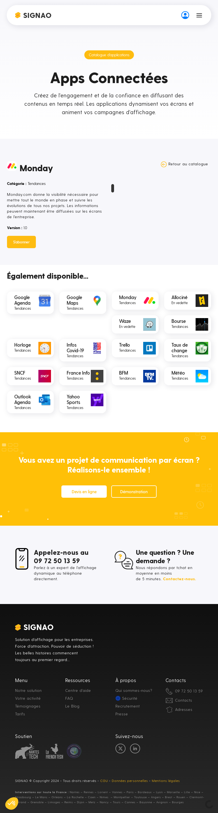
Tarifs (20, 713)
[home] (33, 15)
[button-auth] (185, 15)
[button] (199, 15)
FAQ (69, 698)
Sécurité (130, 698)
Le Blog (72, 706)
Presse (121, 713)
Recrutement (127, 706)
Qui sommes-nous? (133, 690)
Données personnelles (130, 781)
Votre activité (28, 698)
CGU (104, 781)
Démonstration (134, 491)
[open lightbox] (112, 184)
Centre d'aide (78, 690)
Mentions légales (166, 781)
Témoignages (28, 706)
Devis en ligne (84, 491)
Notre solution (28, 690)
